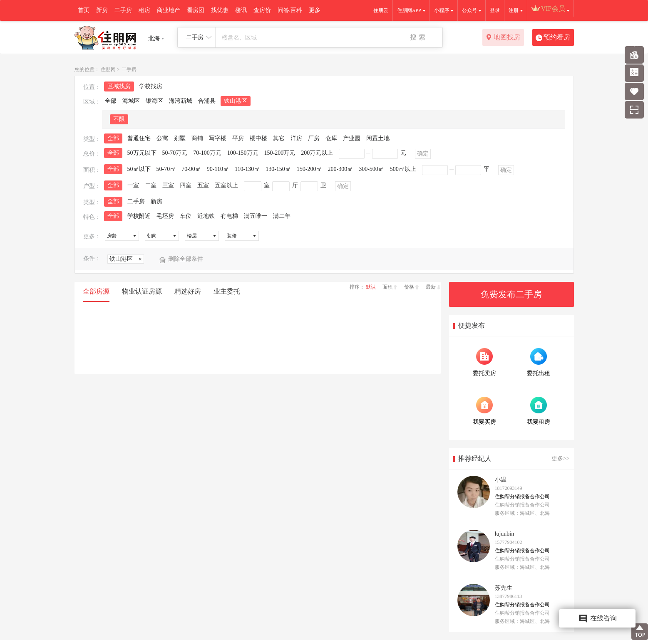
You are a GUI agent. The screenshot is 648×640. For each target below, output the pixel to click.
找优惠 (219, 10)
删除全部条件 (185, 259)
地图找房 (503, 38)
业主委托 (227, 291)
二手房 (123, 10)
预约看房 (553, 38)
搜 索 (417, 37)
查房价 (262, 10)
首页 (83, 10)
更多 (314, 10)
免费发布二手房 (511, 294)
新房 (102, 10)
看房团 (195, 10)
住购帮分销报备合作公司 (522, 496)
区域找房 (119, 86)
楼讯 (241, 10)
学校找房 (150, 86)
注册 (514, 10)
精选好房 (187, 291)
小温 (500, 480)
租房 (144, 10)
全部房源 (96, 291)
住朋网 (108, 69)
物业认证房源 (142, 291)
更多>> (560, 458)
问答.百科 (290, 10)
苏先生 (503, 588)
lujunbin (504, 534)
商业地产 (168, 10)
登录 (495, 10)
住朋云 (380, 10)
